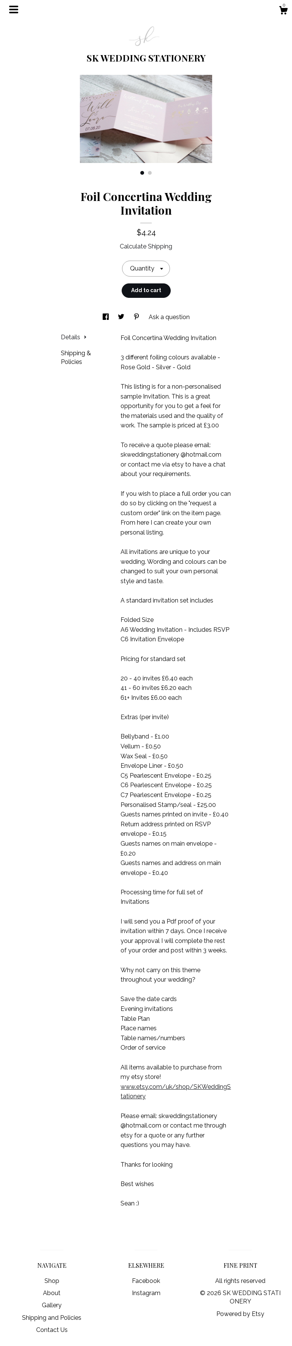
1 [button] (142, 173)
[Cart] (283, 11)
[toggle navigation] (13, 9)
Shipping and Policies (51, 1317)
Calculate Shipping (146, 246)
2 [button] (150, 173)
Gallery (52, 1305)
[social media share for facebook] (106, 317)
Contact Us (52, 1329)
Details (74, 337)
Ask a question (169, 317)
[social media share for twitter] (122, 317)
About (51, 1293)
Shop (51, 1280)
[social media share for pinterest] (137, 317)
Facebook (146, 1280)
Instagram (146, 1293)
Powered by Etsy (240, 1314)
